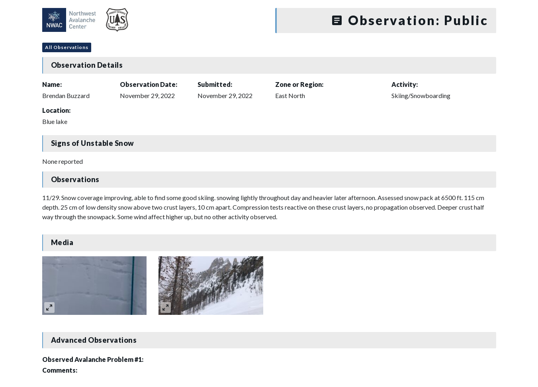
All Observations (66, 47)
